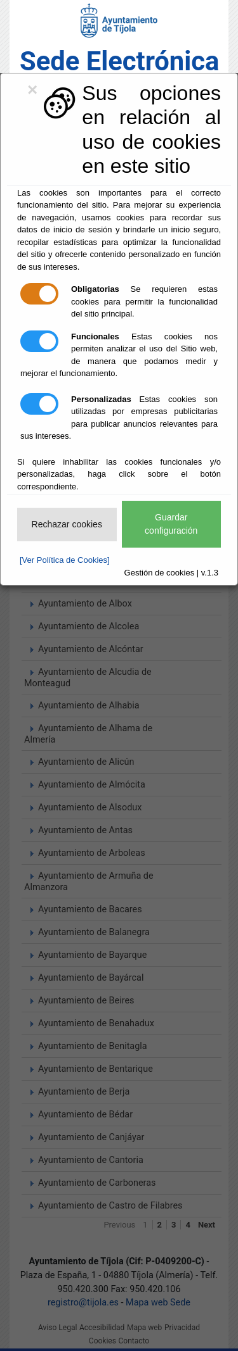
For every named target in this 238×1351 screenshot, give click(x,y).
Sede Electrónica (119, 61)
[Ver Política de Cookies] (65, 560)
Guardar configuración (171, 524)
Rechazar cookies (67, 524)
